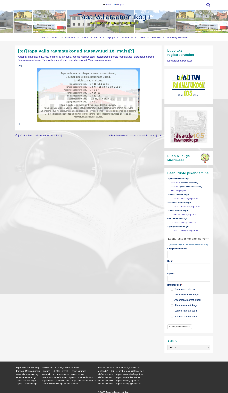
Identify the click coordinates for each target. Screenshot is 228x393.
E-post (171, 273)
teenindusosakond (76, 60)
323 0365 (175, 198)
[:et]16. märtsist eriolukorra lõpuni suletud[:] (40, 134)
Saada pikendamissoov (179, 326)
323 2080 (110, 367)
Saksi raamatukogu (143, 56)
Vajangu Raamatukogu (26, 382)
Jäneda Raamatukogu (26, 376)
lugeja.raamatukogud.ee (179, 60)
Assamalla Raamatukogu (27, 373)
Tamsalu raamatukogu (29, 60)
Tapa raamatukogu (183, 288)
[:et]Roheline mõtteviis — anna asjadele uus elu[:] (132, 134)
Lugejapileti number (177, 248)
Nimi (170, 260)
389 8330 (175, 214)
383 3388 (175, 222)
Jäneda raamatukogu (83, 56)
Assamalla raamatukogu (30, 56)
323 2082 (175, 186)
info (46, 56)
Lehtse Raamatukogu (26, 379)
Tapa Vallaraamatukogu (114, 17)
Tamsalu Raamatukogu (28, 370)
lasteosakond (102, 56)
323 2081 (175, 182)
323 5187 (175, 206)
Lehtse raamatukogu (121, 56)
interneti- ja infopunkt (60, 56)
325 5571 (175, 230)
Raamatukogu (174, 284)
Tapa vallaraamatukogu (54, 60)
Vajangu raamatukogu (99, 60)
